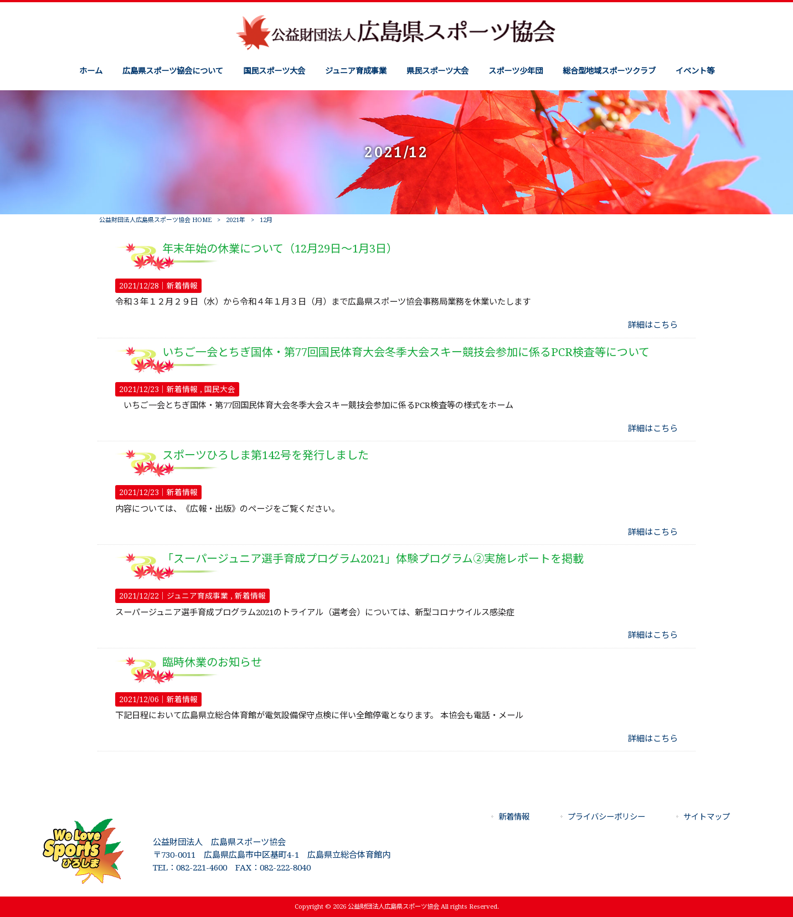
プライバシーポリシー (606, 816)
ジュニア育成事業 (197, 595)
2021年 (235, 220)
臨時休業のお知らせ (212, 662)
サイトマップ (706, 816)
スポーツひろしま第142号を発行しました (265, 455)
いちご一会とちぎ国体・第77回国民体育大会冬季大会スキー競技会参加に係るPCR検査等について (406, 352)
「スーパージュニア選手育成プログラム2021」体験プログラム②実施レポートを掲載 (373, 558)
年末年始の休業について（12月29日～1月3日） (280, 248)
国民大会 (219, 389)
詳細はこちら (653, 325)
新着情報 (182, 285)
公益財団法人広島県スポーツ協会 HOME (155, 220)
